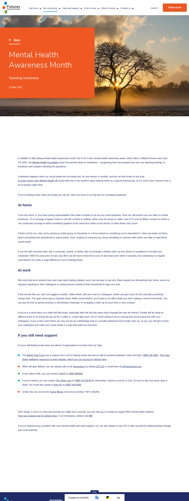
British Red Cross (36, 355)
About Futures (108, 8)
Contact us (125, 8)
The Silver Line (63, 380)
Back (16, 40)
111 (102, 412)
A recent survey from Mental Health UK (38, 180)
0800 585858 (75, 373)
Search (154, 8)
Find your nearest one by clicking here (37, 416)
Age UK (58, 385)
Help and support (70, 8)
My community (50, 8)
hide (94, 492)
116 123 (100, 366)
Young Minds (56, 392)
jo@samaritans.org (132, 366)
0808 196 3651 (150, 355)
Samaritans (79, 366)
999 (90, 416)
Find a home (90, 8)
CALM (62, 373)
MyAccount (175, 7)
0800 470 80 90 (83, 380)
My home (33, 8)
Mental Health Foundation (45, 162)
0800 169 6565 (73, 385)
